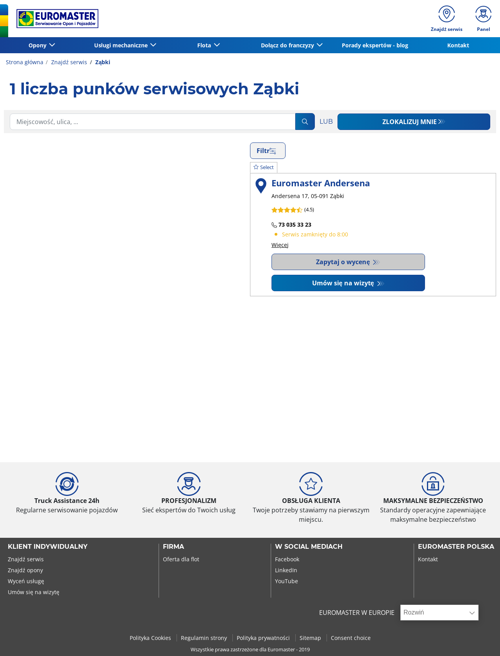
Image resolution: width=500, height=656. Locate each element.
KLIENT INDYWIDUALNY (48, 547)
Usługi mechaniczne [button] (121, 45)
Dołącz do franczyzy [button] (288, 45)
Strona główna (24, 62)
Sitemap (311, 638)
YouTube (286, 581)
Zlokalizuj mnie (409, 121)
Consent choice (351, 638)
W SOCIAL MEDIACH (309, 547)
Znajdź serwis (68, 62)
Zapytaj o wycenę (343, 262)
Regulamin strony (205, 638)
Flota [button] (204, 45)
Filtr (266, 150)
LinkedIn (286, 570)
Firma (173, 547)
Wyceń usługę (26, 581)
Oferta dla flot (181, 559)
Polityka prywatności (264, 638)
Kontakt (458, 45)
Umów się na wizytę (344, 283)
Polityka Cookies (151, 638)
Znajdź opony (25, 570)
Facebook (287, 559)
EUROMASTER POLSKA (456, 547)
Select (264, 167)
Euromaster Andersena (320, 183)
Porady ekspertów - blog (375, 45)
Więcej (280, 245)
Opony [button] (38, 45)
